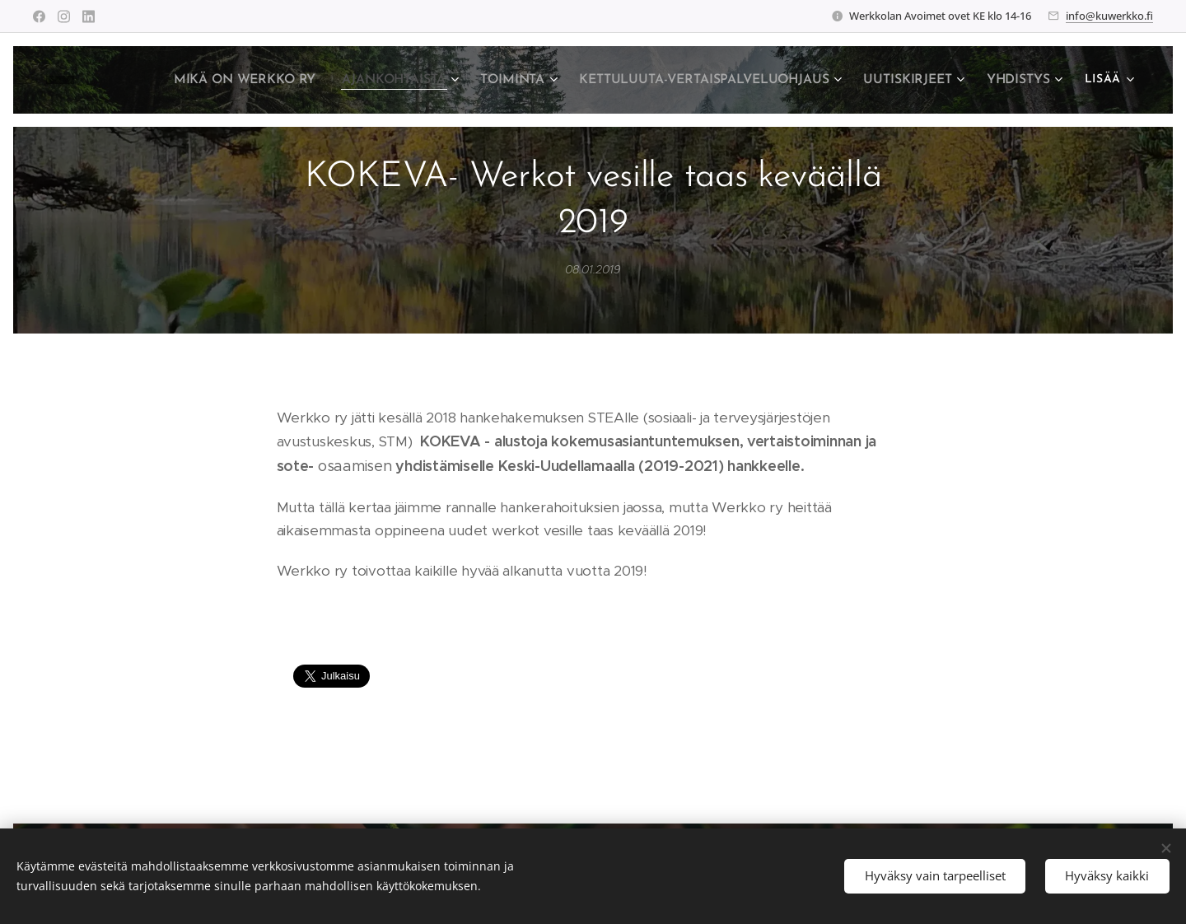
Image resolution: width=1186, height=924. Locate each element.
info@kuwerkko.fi (1109, 15)
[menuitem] (267, 79)
